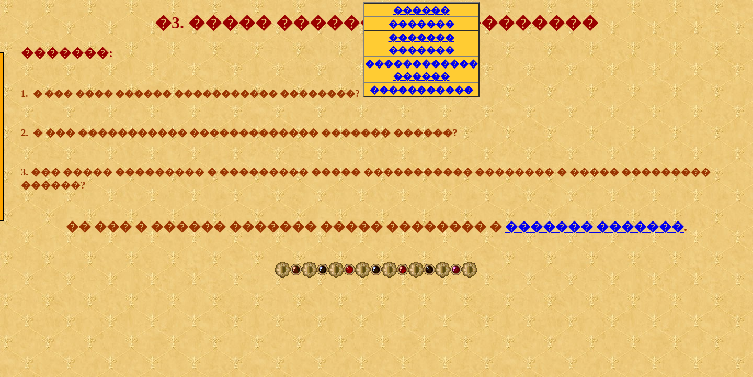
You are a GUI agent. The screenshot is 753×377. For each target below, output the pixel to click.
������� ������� (594, 227)
